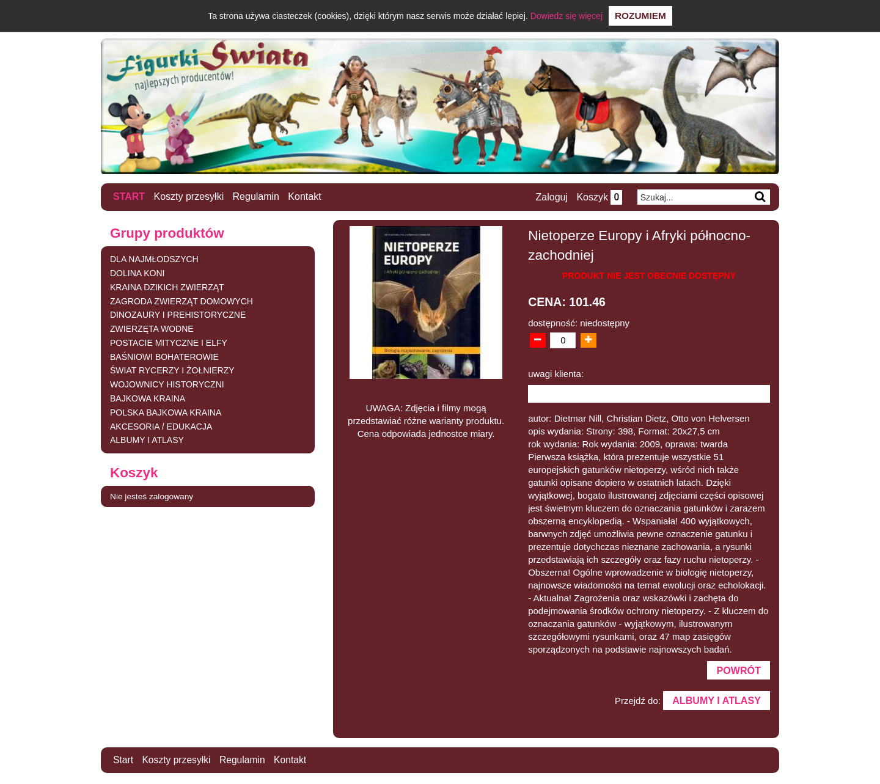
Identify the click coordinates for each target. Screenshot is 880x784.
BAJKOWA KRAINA (147, 398)
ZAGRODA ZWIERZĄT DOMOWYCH (181, 301)
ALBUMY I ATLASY (147, 440)
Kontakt (304, 196)
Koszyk (599, 197)
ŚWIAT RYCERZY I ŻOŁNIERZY (172, 370)
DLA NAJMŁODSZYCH (154, 259)
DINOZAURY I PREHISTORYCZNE (178, 315)
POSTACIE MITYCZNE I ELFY (168, 342)
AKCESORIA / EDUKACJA (161, 426)
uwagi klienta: (556, 373)
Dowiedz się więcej (566, 16)
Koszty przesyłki (189, 196)
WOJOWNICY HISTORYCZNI (167, 384)
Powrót (738, 670)
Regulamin (256, 196)
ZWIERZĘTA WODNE (152, 329)
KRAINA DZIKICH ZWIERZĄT (167, 286)
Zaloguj (550, 197)
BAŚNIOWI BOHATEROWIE (164, 356)
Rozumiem (640, 15)
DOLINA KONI (137, 272)
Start (129, 196)
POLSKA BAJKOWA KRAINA (165, 412)
